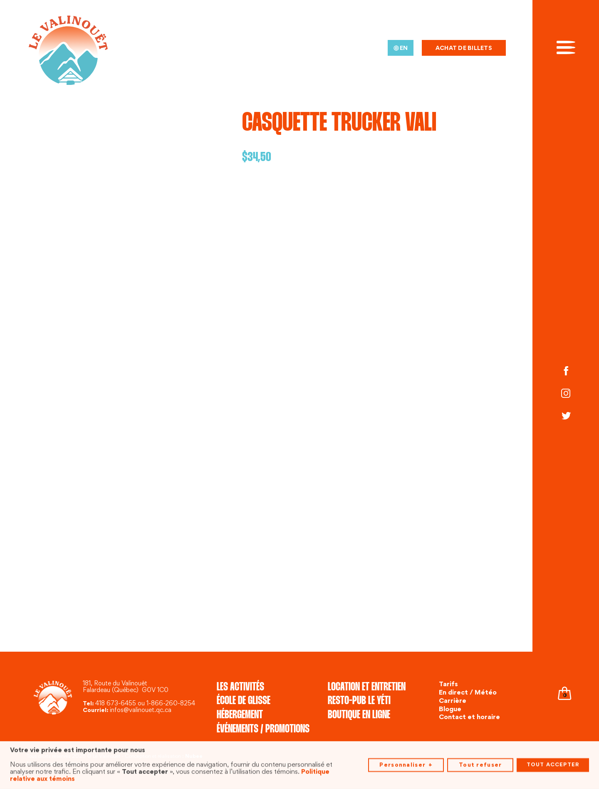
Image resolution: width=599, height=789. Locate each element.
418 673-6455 (115, 704)
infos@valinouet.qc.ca (140, 710)
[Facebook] (565, 372)
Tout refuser (480, 764)
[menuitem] (400, 48)
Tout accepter (553, 764)
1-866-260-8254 (170, 704)
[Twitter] (565, 417)
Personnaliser (405, 764)
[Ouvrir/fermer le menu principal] (566, 46)
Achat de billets (464, 48)
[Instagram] (565, 394)
